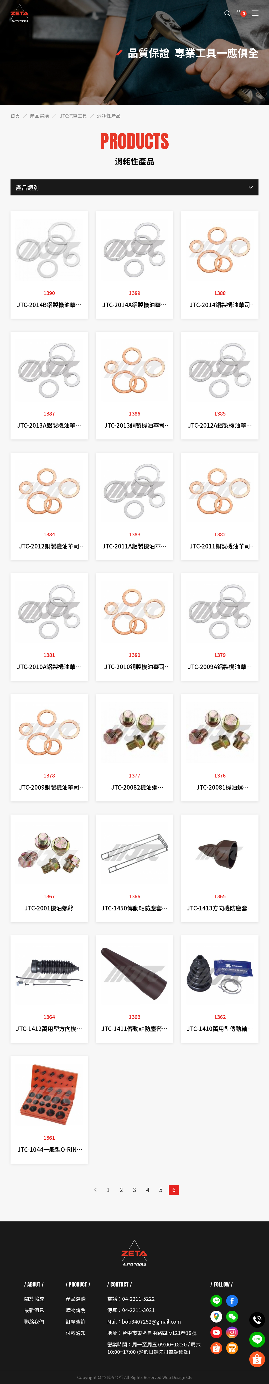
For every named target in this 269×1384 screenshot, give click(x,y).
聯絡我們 (34, 1321)
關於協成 (34, 1298)
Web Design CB (177, 1377)
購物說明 (76, 1309)
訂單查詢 (76, 1321)
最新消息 (34, 1309)
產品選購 (39, 115)
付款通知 (76, 1332)
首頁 (15, 115)
